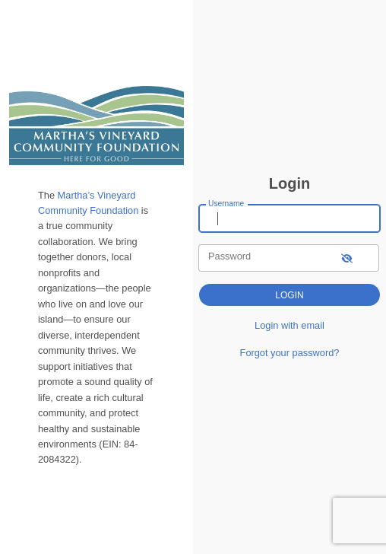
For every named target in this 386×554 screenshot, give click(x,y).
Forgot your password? (290, 352)
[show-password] (347, 257)
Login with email (289, 325)
